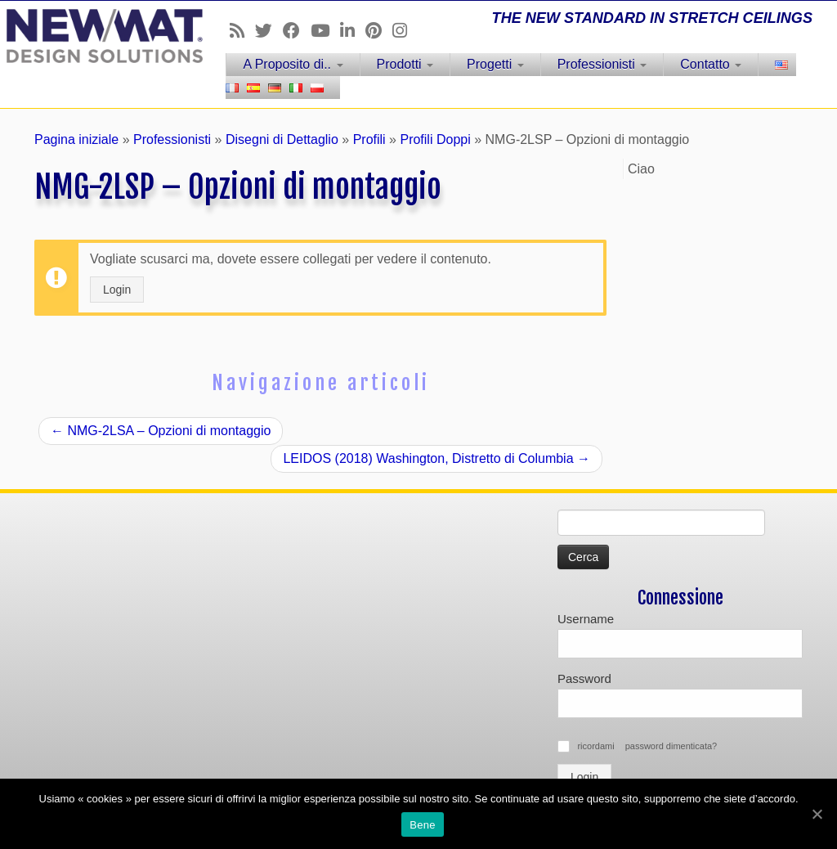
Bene (422, 825)
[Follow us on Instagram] (405, 30)
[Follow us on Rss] (242, 30)
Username (585, 619)
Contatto (710, 64)
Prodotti (405, 64)
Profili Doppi (435, 139)
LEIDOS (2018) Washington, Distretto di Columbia (436, 458)
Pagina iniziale (76, 139)
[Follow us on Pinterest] (378, 30)
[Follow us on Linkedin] (352, 30)
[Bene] (816, 814)
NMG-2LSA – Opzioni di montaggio (161, 431)
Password (584, 678)
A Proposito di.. (292, 64)
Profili (369, 139)
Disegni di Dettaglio (282, 139)
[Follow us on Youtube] (325, 30)
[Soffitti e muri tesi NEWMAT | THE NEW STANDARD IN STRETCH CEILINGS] (98, 36)
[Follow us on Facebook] (297, 30)
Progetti (495, 64)
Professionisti (602, 64)
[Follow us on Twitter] (269, 30)
